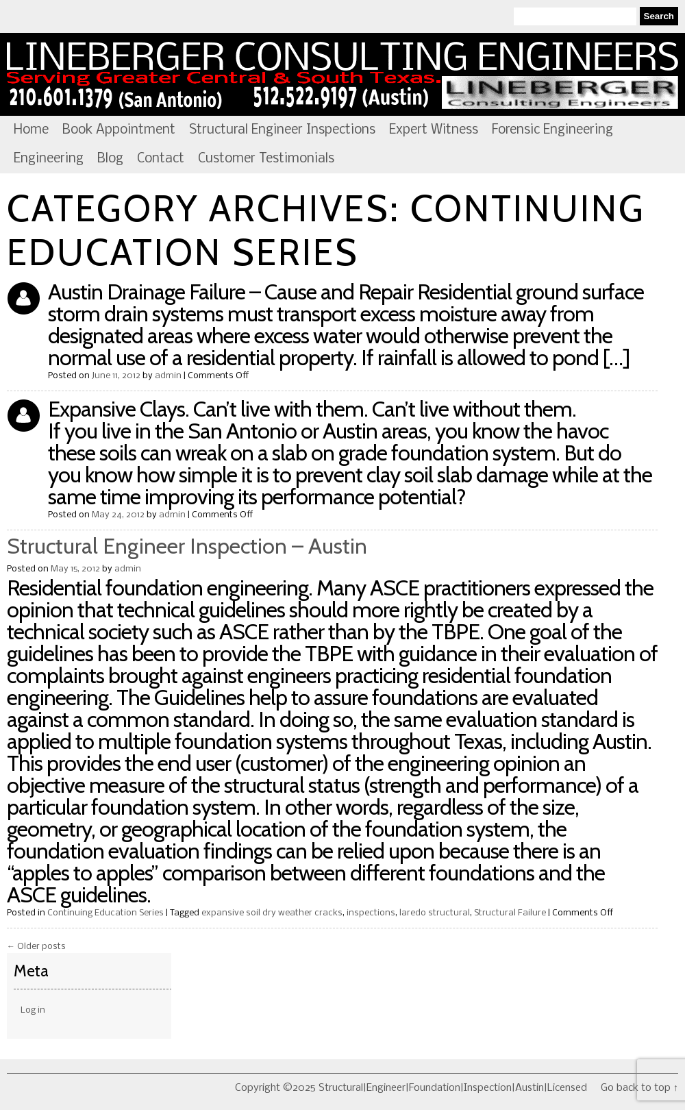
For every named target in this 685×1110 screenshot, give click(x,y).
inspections (371, 913)
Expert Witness (433, 130)
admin (168, 375)
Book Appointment (118, 130)
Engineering (49, 159)
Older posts (36, 946)
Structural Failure (510, 913)
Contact (160, 159)
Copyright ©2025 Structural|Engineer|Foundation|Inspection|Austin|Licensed (411, 1088)
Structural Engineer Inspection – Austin (187, 545)
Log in (33, 1010)
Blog (110, 159)
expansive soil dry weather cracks (271, 913)
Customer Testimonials (266, 159)
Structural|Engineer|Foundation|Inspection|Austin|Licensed (342, 74)
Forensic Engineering (552, 130)
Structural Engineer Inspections (282, 130)
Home (31, 130)
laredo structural (434, 913)
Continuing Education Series (105, 913)
